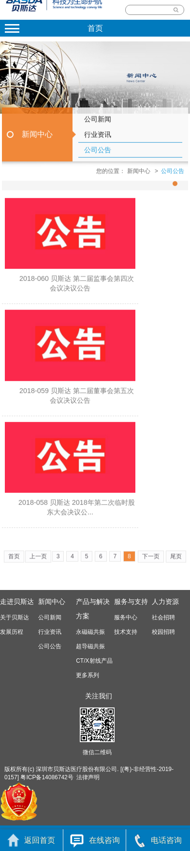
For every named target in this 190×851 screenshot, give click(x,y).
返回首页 (31, 840)
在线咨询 (95, 840)
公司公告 (97, 154)
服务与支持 (131, 601)
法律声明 (88, 777)
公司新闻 (97, 123)
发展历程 (11, 631)
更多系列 (87, 675)
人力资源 (165, 601)
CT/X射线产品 (94, 660)
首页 (14, 560)
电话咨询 (158, 840)
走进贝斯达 (17, 601)
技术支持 (125, 631)
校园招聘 (163, 631)
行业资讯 (97, 139)
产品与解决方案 (93, 609)
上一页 (38, 560)
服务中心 (125, 617)
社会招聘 (163, 617)
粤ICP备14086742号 (46, 777)
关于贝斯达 (14, 617)
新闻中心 (37, 138)
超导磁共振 (90, 646)
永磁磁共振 (90, 631)
